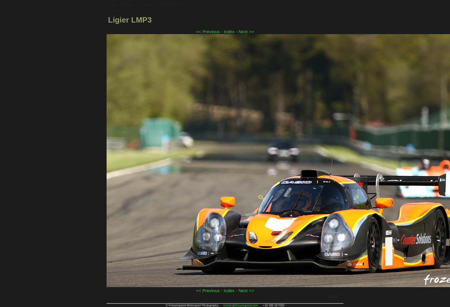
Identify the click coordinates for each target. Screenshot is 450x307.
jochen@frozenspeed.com (241, 305)
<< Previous (208, 31)
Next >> (246, 31)
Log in (333, 297)
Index (229, 31)
